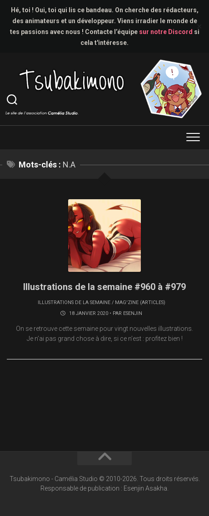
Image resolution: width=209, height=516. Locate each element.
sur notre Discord (166, 31)
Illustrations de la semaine (74, 302)
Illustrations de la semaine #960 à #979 (104, 286)
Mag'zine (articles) (140, 302)
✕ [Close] (199, 26)
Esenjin (132, 313)
